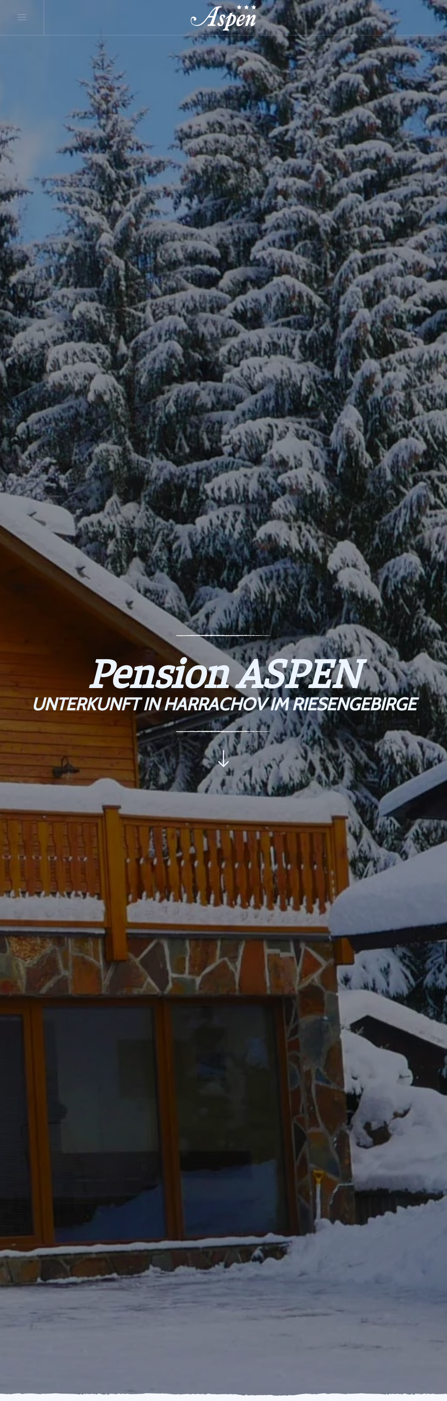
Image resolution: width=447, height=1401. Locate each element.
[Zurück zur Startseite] (223, 17)
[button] (21, 17)
